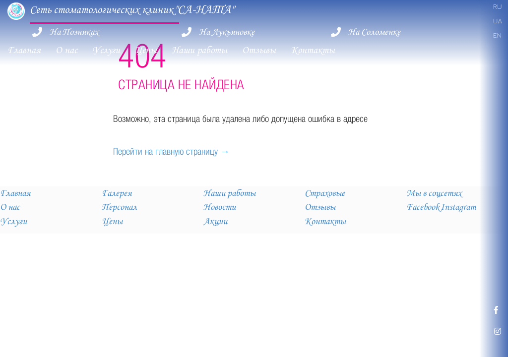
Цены (146, 50)
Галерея (116, 193)
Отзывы (259, 50)
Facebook (423, 207)
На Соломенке (374, 32)
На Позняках (74, 32)
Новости (219, 207)
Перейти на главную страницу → (171, 151)
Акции (215, 221)
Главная (24, 50)
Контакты (313, 50)
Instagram (458, 207)
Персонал (119, 207)
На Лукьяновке (226, 32)
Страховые (325, 193)
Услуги (106, 50)
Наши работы (199, 50)
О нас (66, 50)
